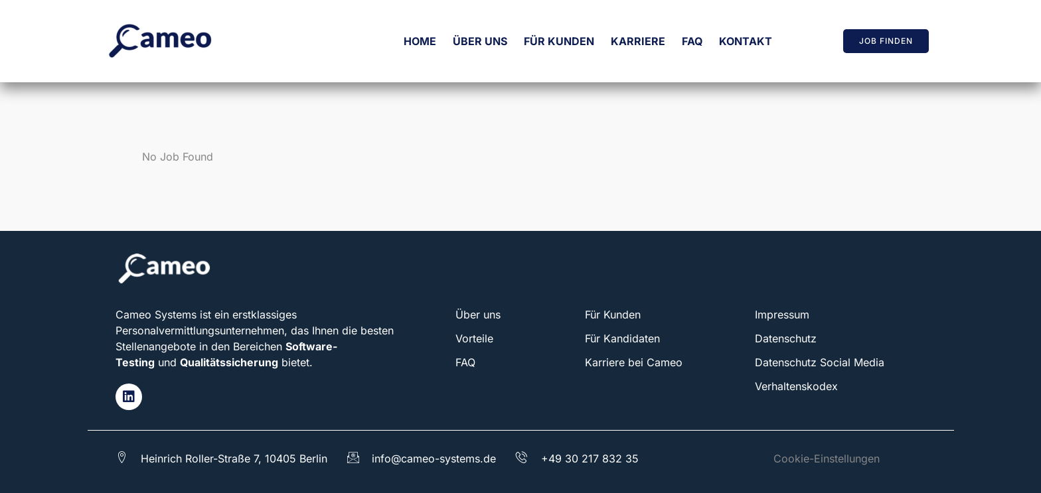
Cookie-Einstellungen (826, 458)
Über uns (480, 41)
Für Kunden (559, 41)
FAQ (692, 41)
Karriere (638, 41)
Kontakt (745, 41)
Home (420, 41)
